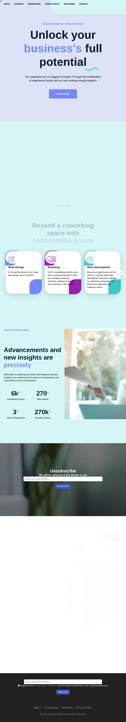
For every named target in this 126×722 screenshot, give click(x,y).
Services (18, 4)
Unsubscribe (34, 4)
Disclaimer (69, 4)
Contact (83, 4)
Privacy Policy (52, 4)
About (7, 4)
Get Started (63, 94)
